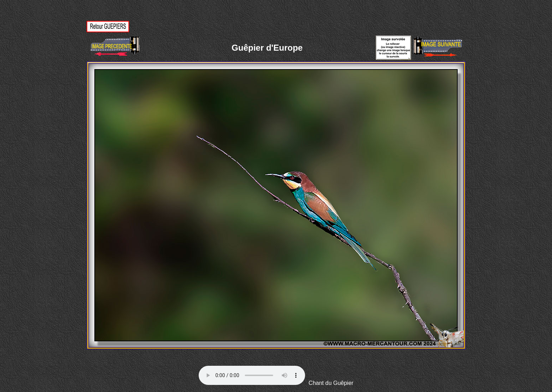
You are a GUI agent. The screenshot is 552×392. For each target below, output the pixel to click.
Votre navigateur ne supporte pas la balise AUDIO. (252, 375)
